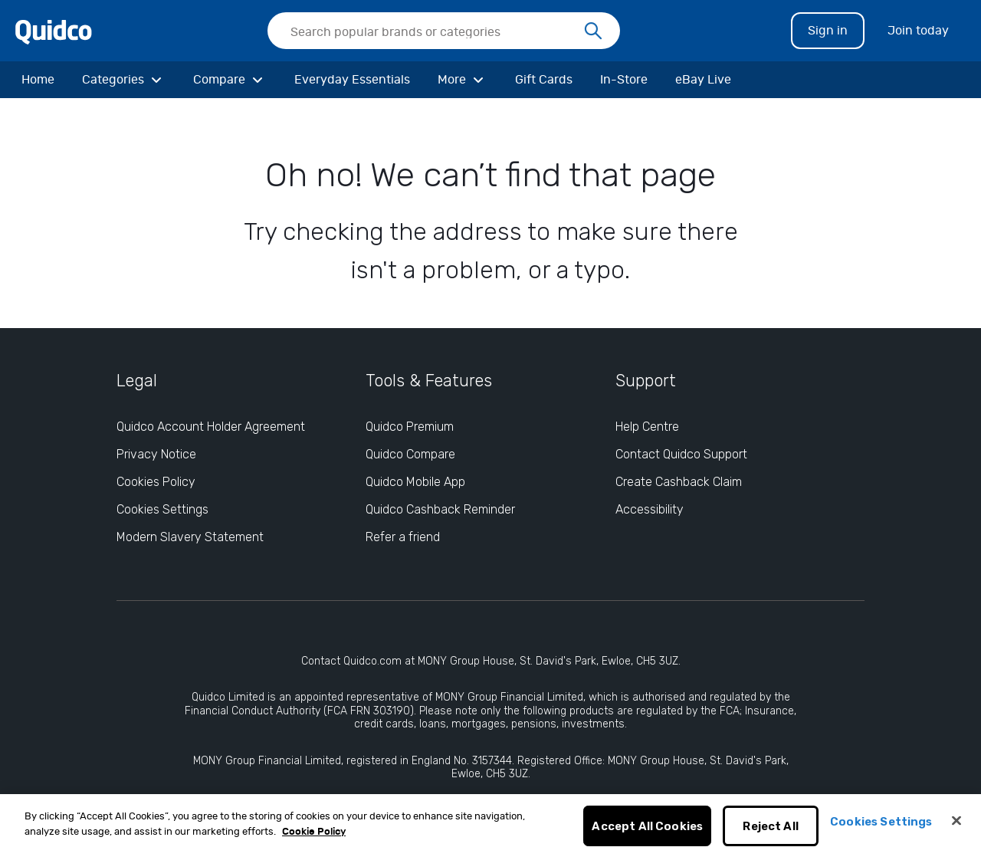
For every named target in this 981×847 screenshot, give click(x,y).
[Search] (593, 31)
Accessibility (649, 509)
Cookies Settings (881, 828)
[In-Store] (624, 79)
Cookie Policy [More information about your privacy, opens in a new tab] (314, 837)
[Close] (956, 827)
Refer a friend (403, 537)
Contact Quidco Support (681, 454)
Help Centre (647, 426)
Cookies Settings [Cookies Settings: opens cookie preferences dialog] (162, 509)
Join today (918, 31)
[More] (462, 79)
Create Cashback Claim (678, 481)
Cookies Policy (155, 481)
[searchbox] (443, 30)
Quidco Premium (410, 426)
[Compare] (230, 79)
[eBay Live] (703, 79)
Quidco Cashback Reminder (440, 509)
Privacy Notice (156, 454)
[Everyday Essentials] (352, 79)
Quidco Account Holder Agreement (210, 426)
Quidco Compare (410, 454)
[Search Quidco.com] (434, 32)
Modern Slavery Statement (190, 537)
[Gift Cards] (544, 79)
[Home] (38, 79)
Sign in (828, 31)
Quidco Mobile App (415, 481)
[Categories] (124, 79)
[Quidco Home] (53, 30)
